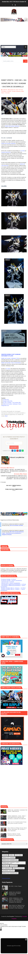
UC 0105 (22, 150)
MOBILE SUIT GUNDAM (9, 857)
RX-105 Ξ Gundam (7, 402)
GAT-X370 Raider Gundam (16, 525)
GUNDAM (5, 855)
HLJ (6, 416)
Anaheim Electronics (6, 152)
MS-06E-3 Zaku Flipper (15, 886)
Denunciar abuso (6, 878)
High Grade (18, 855)
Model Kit (6, 865)
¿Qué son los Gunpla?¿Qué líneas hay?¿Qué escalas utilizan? (17, 822)
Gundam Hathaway (16, 91)
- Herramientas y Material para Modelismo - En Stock (13, 584)
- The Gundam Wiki (16, 402)
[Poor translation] (1, 929)
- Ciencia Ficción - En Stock (7, 581)
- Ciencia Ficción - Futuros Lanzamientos (10, 583)
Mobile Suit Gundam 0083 (10, 860)
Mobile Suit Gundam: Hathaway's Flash (10, 358)
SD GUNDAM (13, 865)
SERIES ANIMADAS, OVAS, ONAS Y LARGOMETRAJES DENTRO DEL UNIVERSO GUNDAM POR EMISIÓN (17, 817)
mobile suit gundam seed (10, 873)
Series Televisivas (18, 868)
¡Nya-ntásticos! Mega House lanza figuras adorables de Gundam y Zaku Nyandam (17, 829)
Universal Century (8, 870)
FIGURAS (9, 91)
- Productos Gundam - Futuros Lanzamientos (11, 580)
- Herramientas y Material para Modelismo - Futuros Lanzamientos (13, 586)
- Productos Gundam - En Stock (8, 579)
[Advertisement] (14, 35)
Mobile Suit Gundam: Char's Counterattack (11, 362)
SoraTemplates (10, 916)
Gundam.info (6, 399)
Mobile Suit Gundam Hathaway (12, 126)
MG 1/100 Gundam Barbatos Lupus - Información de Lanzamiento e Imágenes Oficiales (13, 533)
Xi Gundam (7, 92)
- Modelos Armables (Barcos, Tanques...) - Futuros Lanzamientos (13, 590)
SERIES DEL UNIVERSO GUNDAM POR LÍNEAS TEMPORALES (15, 893)
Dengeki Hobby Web (7, 401)
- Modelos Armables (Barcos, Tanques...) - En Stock (13, 588)
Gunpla (11, 855)
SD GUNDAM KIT (7, 868)
